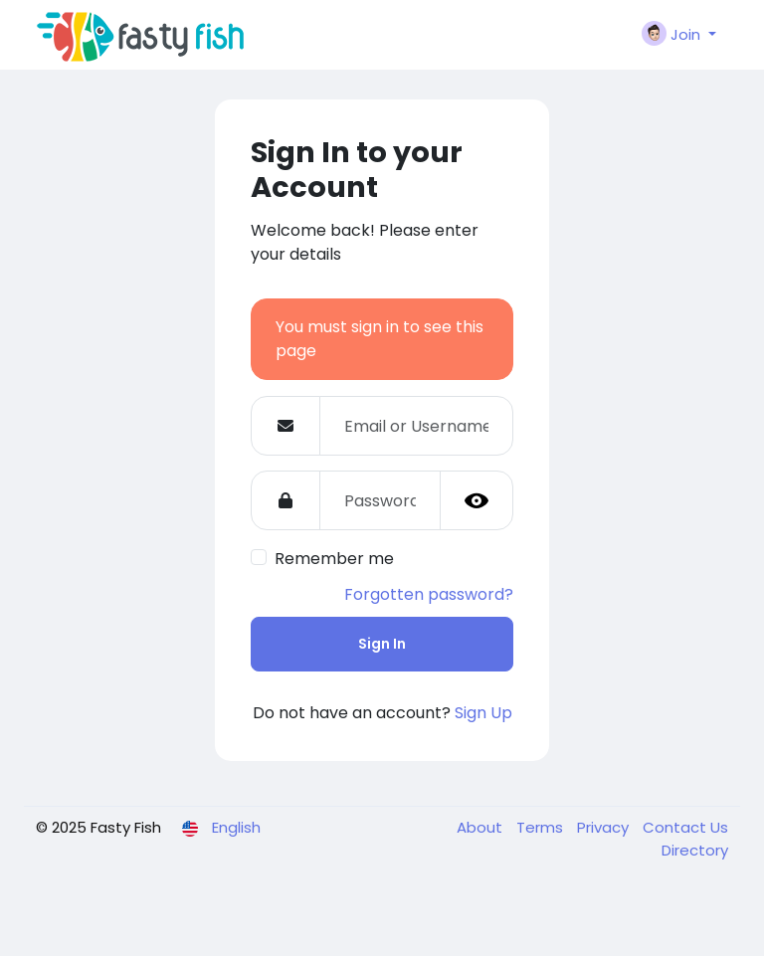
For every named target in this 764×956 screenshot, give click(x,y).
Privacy (605, 827)
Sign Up (483, 712)
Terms (541, 827)
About (481, 827)
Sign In (382, 644)
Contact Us (685, 827)
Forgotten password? (428, 594)
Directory (695, 850)
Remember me (334, 558)
